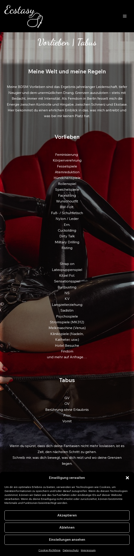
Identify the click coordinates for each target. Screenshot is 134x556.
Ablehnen (67, 527)
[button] (127, 478)
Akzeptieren (67, 515)
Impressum (88, 550)
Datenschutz (71, 550)
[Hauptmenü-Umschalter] (125, 16)
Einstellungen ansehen (67, 539)
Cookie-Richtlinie (49, 550)
